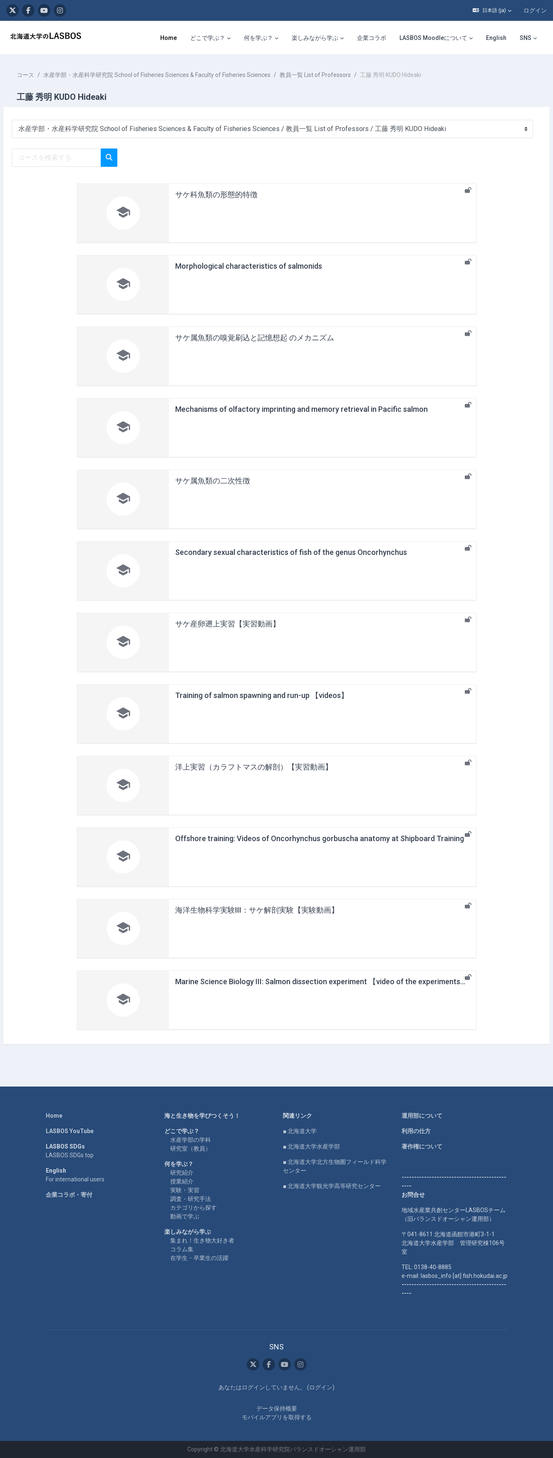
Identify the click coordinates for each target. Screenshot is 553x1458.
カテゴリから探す (193, 1207)
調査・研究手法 (190, 1199)
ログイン (535, 10)
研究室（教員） (190, 1148)
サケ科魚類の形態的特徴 (216, 194)
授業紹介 (181, 1181)
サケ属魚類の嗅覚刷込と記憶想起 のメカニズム (254, 337)
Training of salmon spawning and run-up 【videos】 (261, 695)
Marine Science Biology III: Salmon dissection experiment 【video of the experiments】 (321, 981)
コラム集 (181, 1249)
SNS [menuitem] (525, 38)
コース (45, 75)
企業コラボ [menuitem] (371, 38)
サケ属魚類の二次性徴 (212, 480)
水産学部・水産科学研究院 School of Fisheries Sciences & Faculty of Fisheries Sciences (176, 75)
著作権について (422, 1146)
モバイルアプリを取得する (277, 1417)
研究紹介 (181, 1172)
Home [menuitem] (168, 38)
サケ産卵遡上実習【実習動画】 (227, 623)
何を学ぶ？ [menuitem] (258, 38)
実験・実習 (184, 1190)
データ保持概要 (276, 1408)
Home (54, 1115)
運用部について (422, 1115)
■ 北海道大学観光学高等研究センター (332, 1186)
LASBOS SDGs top (70, 1155)
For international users (75, 1179)
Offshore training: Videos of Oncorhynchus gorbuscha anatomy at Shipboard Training (319, 838)
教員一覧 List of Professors (335, 75)
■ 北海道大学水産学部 (311, 1146)
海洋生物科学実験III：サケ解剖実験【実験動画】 (257, 910)
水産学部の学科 (190, 1139)
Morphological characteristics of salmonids (248, 266)
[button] (492, 10)
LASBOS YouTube (70, 1131)
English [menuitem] (496, 38)
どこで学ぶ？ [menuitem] (207, 38)
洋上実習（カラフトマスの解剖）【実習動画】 (253, 766)
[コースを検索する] (76, 158)
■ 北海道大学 (300, 1131)
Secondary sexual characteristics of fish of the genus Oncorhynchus (291, 552)
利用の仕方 (416, 1131)
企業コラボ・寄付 (69, 1194)
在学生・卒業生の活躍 (199, 1258)
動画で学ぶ (184, 1216)
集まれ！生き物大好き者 (202, 1240)
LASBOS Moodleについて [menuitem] (433, 38)
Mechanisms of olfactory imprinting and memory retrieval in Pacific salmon (301, 409)
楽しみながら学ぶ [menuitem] (315, 38)
